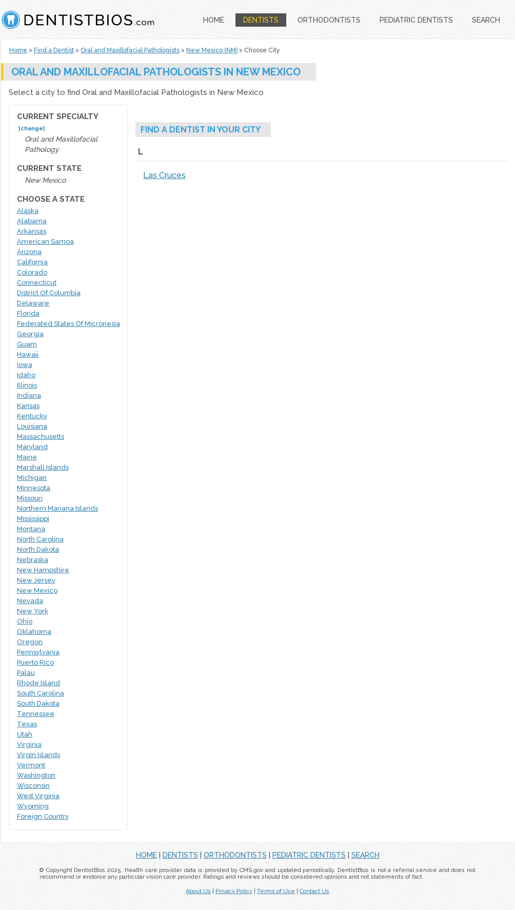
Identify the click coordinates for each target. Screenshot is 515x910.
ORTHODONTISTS (329, 20)
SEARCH (486, 20)
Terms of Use (276, 891)
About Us (198, 891)
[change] (31, 128)
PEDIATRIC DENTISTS (416, 20)
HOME (213, 20)
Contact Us (314, 891)
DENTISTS (261, 20)
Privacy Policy (233, 891)
